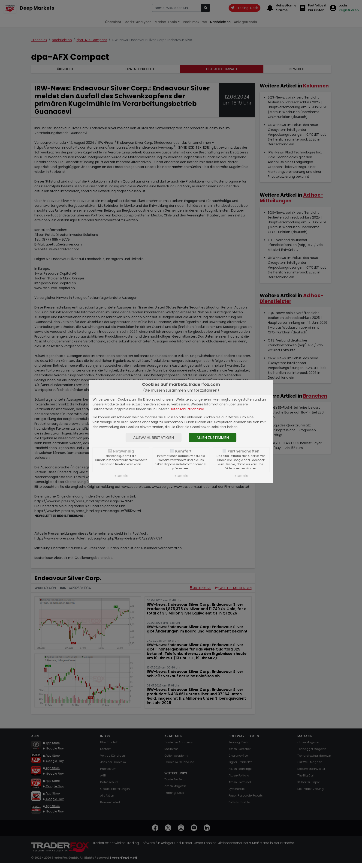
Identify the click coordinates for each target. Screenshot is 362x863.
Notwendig (123, 451)
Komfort (183, 451)
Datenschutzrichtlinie (187, 409)
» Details (121, 475)
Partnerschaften (243, 451)
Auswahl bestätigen (153, 437)
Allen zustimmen (212, 437)
